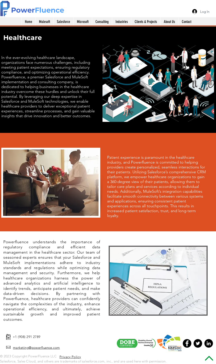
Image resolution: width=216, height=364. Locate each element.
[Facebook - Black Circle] (187, 343)
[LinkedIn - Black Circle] (208, 343)
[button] (82, 21)
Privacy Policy (70, 357)
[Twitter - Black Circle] (198, 343)
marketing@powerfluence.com (36, 347)
